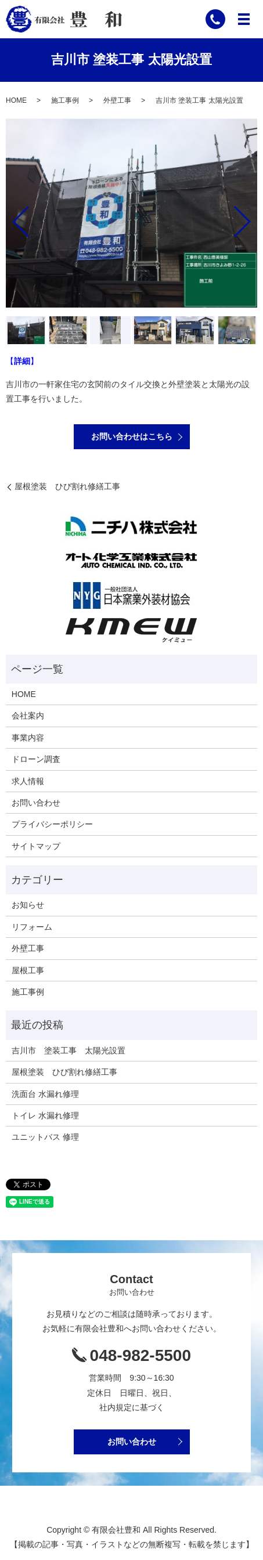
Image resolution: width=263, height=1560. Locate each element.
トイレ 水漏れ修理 (45, 1115)
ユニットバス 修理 (45, 1137)
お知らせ (28, 904)
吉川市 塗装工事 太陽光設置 (68, 1050)
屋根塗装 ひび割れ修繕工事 (67, 486)
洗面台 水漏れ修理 (45, 1094)
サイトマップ (36, 846)
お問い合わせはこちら (131, 436)
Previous (11, 216)
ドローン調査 (36, 759)
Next (252, 216)
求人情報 (28, 781)
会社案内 (28, 715)
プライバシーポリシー (52, 824)
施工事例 (65, 100)
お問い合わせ (36, 802)
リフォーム (32, 926)
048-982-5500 (140, 1355)
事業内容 (28, 737)
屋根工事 (28, 970)
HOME (16, 100)
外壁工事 (117, 100)
